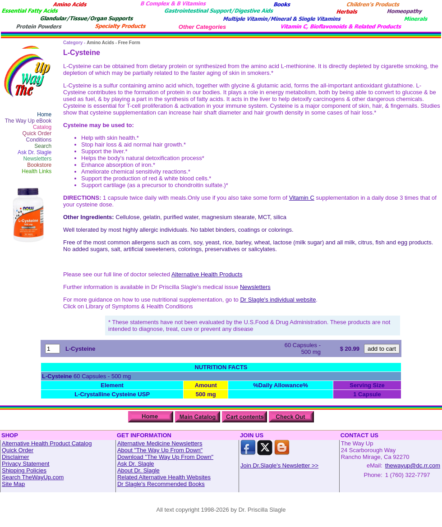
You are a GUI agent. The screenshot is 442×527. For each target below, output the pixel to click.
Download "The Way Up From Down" (165, 457)
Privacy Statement (26, 463)
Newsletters (37, 159)
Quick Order (37, 133)
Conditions (39, 140)
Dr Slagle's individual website (278, 299)
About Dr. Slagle (138, 470)
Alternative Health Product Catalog (47, 443)
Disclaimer (15, 457)
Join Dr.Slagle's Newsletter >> (279, 465)
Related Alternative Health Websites (164, 477)
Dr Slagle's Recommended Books (161, 484)
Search (42, 146)
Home (44, 114)
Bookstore (39, 165)
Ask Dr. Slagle (34, 152)
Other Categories (202, 26)
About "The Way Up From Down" (160, 450)
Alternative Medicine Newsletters (160, 443)
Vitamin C (301, 197)
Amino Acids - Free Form (113, 42)
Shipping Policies (24, 470)
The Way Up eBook (28, 121)
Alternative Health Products (207, 274)
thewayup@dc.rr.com (412, 465)
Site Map (13, 484)
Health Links (36, 171)
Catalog (42, 127)
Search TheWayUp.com (33, 477)
